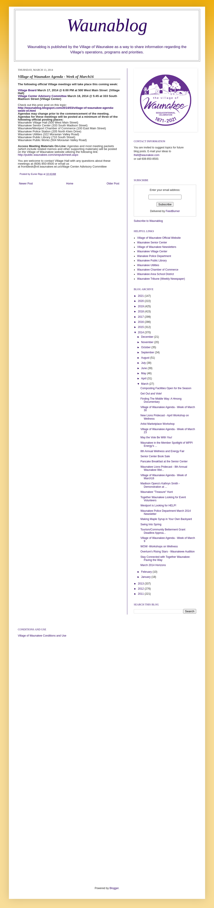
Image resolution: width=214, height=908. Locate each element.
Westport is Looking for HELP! (158, 505)
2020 (141, 301)
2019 (141, 306)
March (145, 383)
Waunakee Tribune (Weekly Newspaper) (161, 278)
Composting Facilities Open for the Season (165, 388)
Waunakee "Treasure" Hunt (156, 491)
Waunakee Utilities (148, 265)
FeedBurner (173, 211)
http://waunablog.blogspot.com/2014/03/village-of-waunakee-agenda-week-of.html (66, 109)
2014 (141, 332)
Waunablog (107, 25)
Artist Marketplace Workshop (157, 423)
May (144, 373)
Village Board (27, 90)
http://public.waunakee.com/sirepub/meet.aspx (48, 154)
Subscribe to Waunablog (148, 220)
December (147, 336)
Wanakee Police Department (154, 256)
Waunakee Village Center (152, 251)
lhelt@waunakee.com (146, 155)
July (144, 362)
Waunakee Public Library (152, 260)
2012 (141, 588)
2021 (141, 295)
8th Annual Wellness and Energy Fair (162, 451)
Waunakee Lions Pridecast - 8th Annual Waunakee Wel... (163, 468)
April (144, 378)
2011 (141, 593)
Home (69, 183)
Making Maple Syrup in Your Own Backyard (166, 519)
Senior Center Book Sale (155, 456)
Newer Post (26, 183)
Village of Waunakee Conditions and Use (42, 635)
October (146, 347)
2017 (141, 316)
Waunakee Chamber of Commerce (157, 269)
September (148, 352)
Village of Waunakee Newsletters (156, 247)
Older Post (113, 183)
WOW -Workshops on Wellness (159, 546)
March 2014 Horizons (153, 565)
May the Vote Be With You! (156, 437)
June (144, 368)
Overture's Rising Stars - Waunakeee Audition (167, 551)
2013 (141, 583)
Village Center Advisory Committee (42, 96)
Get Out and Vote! (151, 393)
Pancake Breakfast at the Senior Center (163, 461)
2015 (141, 327)
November (147, 342)
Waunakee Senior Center (152, 242)
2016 (141, 322)
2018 (141, 311)
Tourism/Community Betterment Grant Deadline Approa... (162, 531)
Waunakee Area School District (155, 274)
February (146, 571)
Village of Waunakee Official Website (159, 237)
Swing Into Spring (150, 524)
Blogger (114, 888)
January (146, 576)
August (145, 357)
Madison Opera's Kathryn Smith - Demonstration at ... (160, 485)
